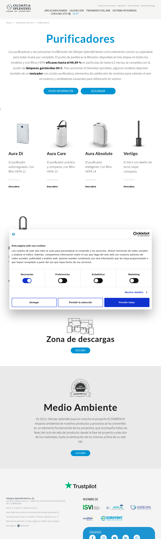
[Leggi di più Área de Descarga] (148, 5)
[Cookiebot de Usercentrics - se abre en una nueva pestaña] (135, 234)
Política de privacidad (50, 520)
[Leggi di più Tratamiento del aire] (98, 10)
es (76, 13)
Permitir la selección (80, 302)
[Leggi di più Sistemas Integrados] (125, 10)
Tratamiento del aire (25, 22)
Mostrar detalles (134, 292)
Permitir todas (127, 302)
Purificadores (44, 22)
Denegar (34, 302)
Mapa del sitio (29, 507)
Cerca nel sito (61, 13)
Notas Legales (32, 520)
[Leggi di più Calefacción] (76, 10)
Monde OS (122, 6)
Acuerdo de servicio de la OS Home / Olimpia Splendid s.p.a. (31, 516)
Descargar (98, 91)
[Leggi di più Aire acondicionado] (55, 10)
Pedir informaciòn (60, 91)
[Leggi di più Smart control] (133, 5)
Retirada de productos (15, 520)
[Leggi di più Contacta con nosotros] (107, 5)
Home (9, 22)
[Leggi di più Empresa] (17, 507)
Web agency (11, 525)
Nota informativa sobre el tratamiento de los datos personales (31, 511)
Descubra (80, 349)
